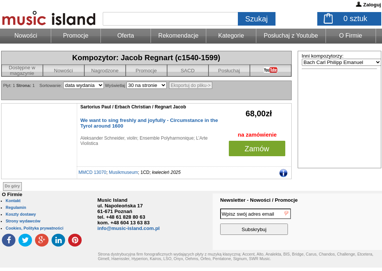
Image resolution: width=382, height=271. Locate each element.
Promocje (75, 35)
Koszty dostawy (21, 214)
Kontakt (13, 200)
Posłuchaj (229, 70)
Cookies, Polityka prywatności (34, 228)
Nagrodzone (105, 70)
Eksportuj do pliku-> (191, 85)
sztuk (355, 18)
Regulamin (16, 207)
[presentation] (351, 223)
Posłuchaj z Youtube (291, 35)
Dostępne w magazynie (22, 70)
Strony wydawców (23, 221)
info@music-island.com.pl (128, 228)
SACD (188, 70)
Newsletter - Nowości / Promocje (259, 200)
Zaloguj (372, 5)
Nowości (63, 70)
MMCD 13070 (93, 172)
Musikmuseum (123, 172)
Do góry (12, 186)
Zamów (257, 149)
